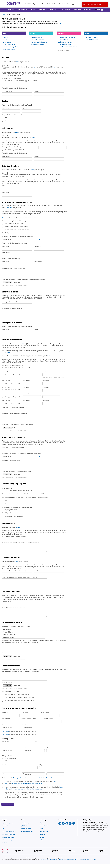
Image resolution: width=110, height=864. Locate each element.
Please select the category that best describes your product (17, 236)
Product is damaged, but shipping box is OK (17, 226)
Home (3, 14)
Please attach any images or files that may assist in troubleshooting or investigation (23, 279)
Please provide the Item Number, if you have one (14, 407)
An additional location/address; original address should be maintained (25, 494)
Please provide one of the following (11, 78)
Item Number (37, 91)
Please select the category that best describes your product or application (21, 453)
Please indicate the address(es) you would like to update (17, 507)
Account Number (6, 601)
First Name (5, 712)
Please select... (23, 629)
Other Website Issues (92, 40)
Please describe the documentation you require (14, 413)
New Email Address (39, 571)
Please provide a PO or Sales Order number (14, 302)
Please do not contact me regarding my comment (19, 700)
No (5, 120)
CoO (19, 374)
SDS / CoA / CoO (9, 368)
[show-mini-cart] (99, 9)
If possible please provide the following (14, 88)
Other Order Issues (9, 49)
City (35, 741)
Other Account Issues (64, 44)
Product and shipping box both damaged (16, 230)
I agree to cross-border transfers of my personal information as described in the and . (30, 782)
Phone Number (6, 718)
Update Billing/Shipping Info (66, 37)
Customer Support (15, 14)
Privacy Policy (18, 778)
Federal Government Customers (67, 47)
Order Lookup (77, 9)
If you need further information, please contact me (19, 697)
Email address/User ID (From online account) (14, 536)
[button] (65, 9)
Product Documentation (38, 40)
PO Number (8, 80)
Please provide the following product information (17, 327)
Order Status (7, 42)
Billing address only (10, 513)
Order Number (19, 80)
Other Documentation (25, 368)
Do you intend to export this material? (12, 114)
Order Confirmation (9, 44)
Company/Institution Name (29, 718)
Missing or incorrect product (12, 233)
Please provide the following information (15, 243)
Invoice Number (32, 80)
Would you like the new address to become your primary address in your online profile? (25, 497)
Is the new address (7, 488)
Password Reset (63, 40)
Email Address (45, 712)
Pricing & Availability (37, 37)
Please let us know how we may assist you (13, 268)
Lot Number (37, 246)
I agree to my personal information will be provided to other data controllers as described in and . (34, 788)
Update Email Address (65, 42)
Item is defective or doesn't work (14, 223)
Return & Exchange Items (10, 47)
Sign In (61, 24)
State (3, 725)
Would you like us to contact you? (11, 691)
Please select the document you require (12, 365)
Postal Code (50, 748)
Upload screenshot (7, 653)
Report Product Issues (37, 44)
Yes (5, 117)
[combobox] (55, 4)
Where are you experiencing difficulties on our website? (16, 626)
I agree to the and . (30, 778)
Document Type (6, 372)
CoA (12, 374)
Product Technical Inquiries (39, 42)
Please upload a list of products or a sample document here (17, 424)
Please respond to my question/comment (16, 694)
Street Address (6, 741)
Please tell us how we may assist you (12, 308)
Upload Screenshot (7, 682)
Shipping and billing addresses (13, 516)
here (17, 62)
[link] (10, 823)
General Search (23, 632)
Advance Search (23, 637)
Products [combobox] (27, 4)
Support (8, 14)
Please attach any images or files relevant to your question (17, 471)
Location (25, 725)
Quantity (25, 108)
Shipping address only (11, 510)
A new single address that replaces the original (18, 490)
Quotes (5, 40)
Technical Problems (92, 37)
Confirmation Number (7, 91)
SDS (5, 374)
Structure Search (23, 634)
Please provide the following (11, 259)
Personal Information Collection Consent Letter (40, 778)
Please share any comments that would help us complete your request (20, 542)
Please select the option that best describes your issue (16, 221)
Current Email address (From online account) (14, 571)
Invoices (5, 37)
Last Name (25, 712)
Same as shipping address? (9, 758)
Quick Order (87, 9)
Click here (9, 207)
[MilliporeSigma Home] (13, 3)
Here (17, 132)
